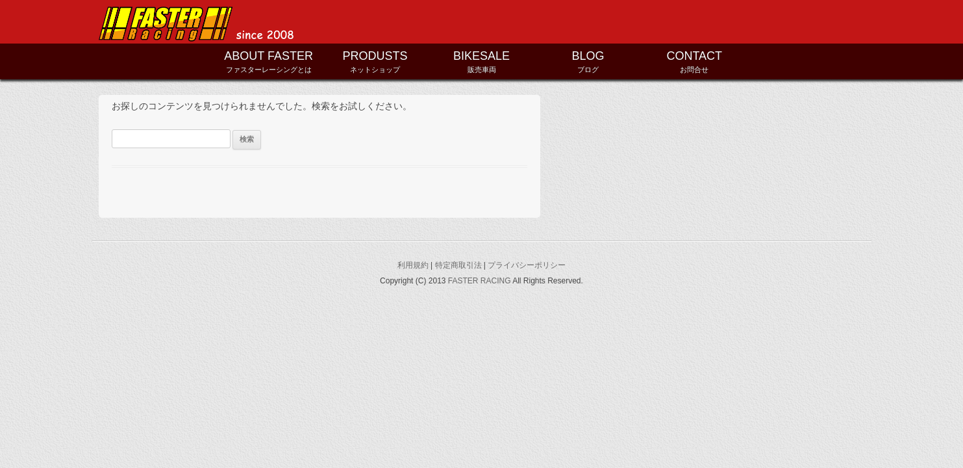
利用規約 (413, 265)
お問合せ (694, 60)
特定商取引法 (458, 265)
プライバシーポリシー (527, 265)
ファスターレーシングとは (269, 60)
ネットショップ (375, 60)
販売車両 (482, 60)
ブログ (588, 60)
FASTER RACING (479, 280)
